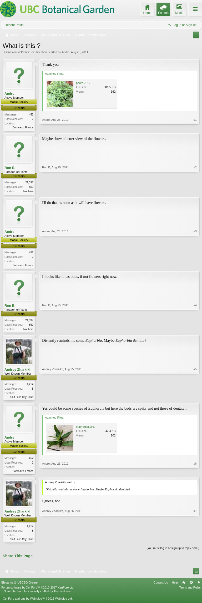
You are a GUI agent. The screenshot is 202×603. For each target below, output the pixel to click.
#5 (195, 398)
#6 (195, 473)
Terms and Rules (190, 590)
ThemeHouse (62, 594)
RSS (199, 586)
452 (31, 114)
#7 (195, 541)
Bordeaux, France (23, 127)
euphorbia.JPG (85, 429)
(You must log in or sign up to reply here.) (173, 551)
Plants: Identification (34, 52)
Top (191, 586)
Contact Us (161, 585)
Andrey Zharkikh (18, 372)
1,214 (30, 386)
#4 (195, 330)
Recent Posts (14, 25)
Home (183, 586)
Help (175, 585)
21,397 (29, 183)
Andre (65, 52)
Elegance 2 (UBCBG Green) (19, 585)
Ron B (9, 168)
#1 (195, 126)
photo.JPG (83, 82)
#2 (195, 191)
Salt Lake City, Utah (21, 399)
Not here (28, 191)
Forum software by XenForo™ (37, 590)
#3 (195, 265)
